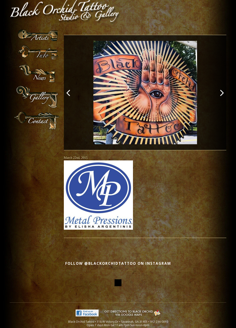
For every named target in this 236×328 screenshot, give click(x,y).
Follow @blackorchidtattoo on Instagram (118, 263)
